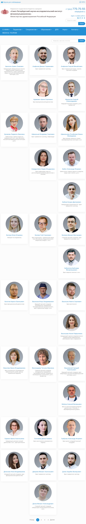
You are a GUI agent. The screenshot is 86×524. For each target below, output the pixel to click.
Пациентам (17, 29)
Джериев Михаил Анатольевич (43, 472)
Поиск (82, 23)
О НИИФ (5, 29)
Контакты (74, 29)
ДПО (57, 29)
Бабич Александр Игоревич (71, 169)
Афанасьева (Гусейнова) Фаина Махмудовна (72, 135)
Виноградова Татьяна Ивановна (43, 368)
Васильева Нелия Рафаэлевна (71, 333)
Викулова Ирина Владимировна (14, 368)
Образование (46, 29)
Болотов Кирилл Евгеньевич (14, 301)
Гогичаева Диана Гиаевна (43, 438)
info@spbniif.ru (80, 12)
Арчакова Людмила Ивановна (14, 134)
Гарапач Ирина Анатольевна (14, 438)
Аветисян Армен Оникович (14, 66)
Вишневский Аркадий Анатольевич (71, 369)
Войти (82, 2)
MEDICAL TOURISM (9, 33)
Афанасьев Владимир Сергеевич (43, 134)
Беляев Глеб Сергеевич (43, 235)
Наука (65, 29)
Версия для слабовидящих (11, 2)
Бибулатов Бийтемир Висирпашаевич (71, 269)
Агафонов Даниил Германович (43, 66)
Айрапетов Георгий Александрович (71, 100)
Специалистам (31, 29)
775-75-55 (75, 8)
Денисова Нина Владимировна (14, 472)
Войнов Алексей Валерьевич (72, 404)
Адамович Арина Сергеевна (43, 99)
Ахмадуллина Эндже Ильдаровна (43, 169)
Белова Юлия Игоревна (14, 235)
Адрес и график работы (78, 16)
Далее (52, 520)
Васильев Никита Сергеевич (71, 301)
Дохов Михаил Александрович (43, 504)
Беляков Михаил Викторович (71, 235)
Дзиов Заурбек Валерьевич (71, 472)
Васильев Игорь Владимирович (43, 301)
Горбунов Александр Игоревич (71, 438)
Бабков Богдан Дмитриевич (71, 202)
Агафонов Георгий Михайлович (71, 66)
